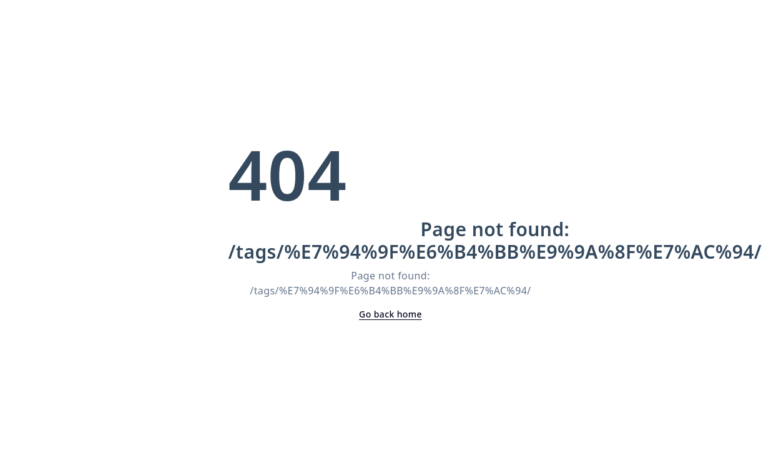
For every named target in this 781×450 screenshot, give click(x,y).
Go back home (390, 314)
